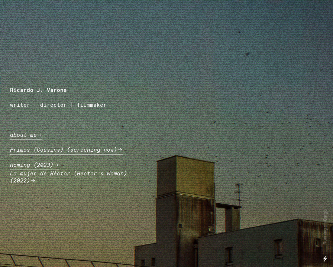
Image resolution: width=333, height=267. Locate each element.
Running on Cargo (325, 227)
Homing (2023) (34, 165)
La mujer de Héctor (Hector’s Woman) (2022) (68, 177)
